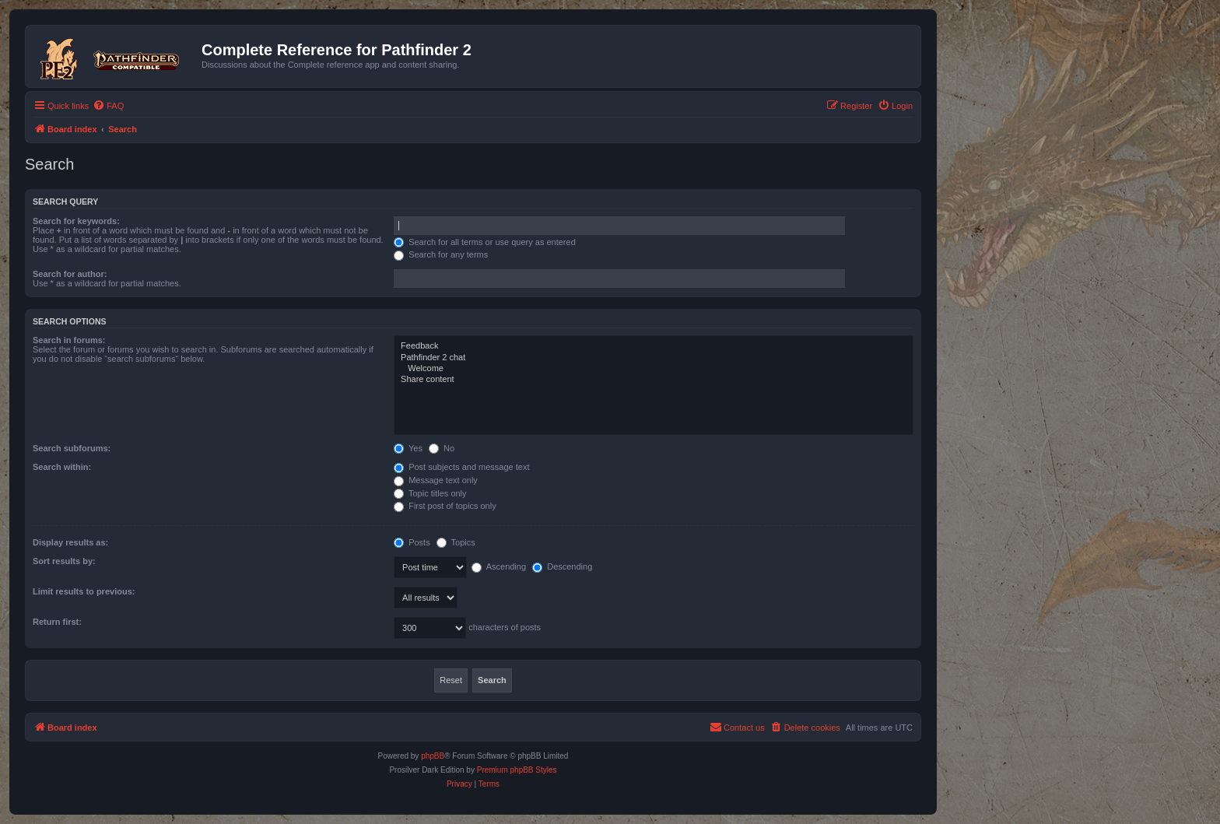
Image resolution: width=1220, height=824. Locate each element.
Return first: (57, 621)
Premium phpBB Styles (517, 770)
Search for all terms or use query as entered (485, 242)
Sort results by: (64, 561)
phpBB (432, 756)
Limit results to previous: (84, 591)
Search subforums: (71, 448)
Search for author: (70, 274)
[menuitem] (108, 105)
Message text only (436, 480)
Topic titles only (430, 493)
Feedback (653, 346)
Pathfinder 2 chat (653, 357)
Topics (455, 542)
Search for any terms (441, 254)
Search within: (62, 467)
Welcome (653, 368)
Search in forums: (69, 340)
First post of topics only (445, 505)
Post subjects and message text (461, 467)
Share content (653, 379)
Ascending (499, 566)
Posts (412, 542)
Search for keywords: (76, 221)
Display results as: (70, 542)
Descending (562, 566)
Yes (408, 448)
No (441, 448)
